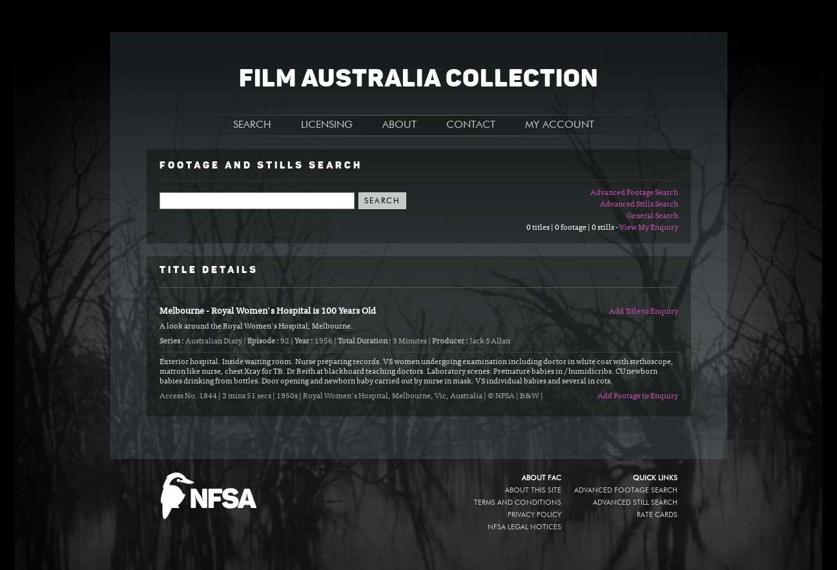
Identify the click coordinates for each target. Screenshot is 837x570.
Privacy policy (534, 514)
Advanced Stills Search (639, 205)
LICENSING (327, 125)
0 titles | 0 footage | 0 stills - (572, 228)
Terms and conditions (517, 502)
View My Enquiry (648, 228)
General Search (652, 216)
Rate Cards (657, 514)
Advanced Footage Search (634, 193)
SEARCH (252, 125)
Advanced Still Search (635, 502)
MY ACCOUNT (559, 125)
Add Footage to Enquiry (637, 396)
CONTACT (470, 125)
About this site (533, 490)
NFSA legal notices (524, 527)
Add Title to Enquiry (643, 312)
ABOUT (399, 125)
